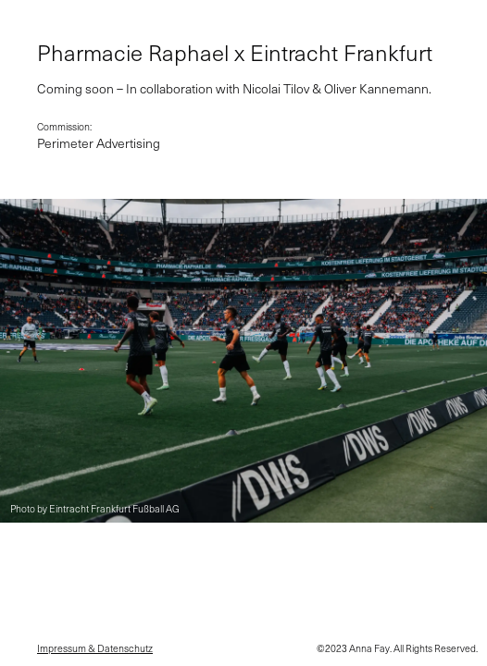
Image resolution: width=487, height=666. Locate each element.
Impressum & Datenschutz (95, 649)
